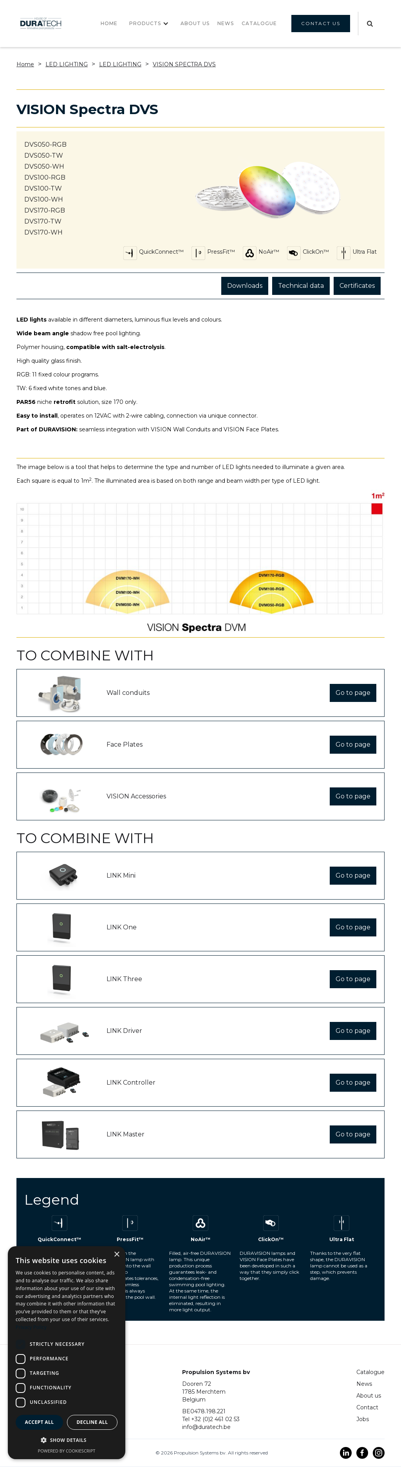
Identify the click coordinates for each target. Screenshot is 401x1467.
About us (195, 23)
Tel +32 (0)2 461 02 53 (211, 1419)
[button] (149, 23)
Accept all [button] (39, 1422)
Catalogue (370, 1372)
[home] (41, 24)
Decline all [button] (92, 1422)
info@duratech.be (206, 1427)
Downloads (244, 285)
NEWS (225, 23)
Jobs (362, 1419)
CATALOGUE (259, 23)
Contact (367, 1407)
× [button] (116, 1255)
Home (109, 23)
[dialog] (66, 1352)
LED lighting (66, 64)
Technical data (301, 285)
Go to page (353, 692)
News (364, 1383)
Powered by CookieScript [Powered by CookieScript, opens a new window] (67, 1451)
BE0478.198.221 (204, 1411)
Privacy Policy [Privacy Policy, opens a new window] (31, 1327)
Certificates (357, 285)
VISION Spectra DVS (184, 64)
